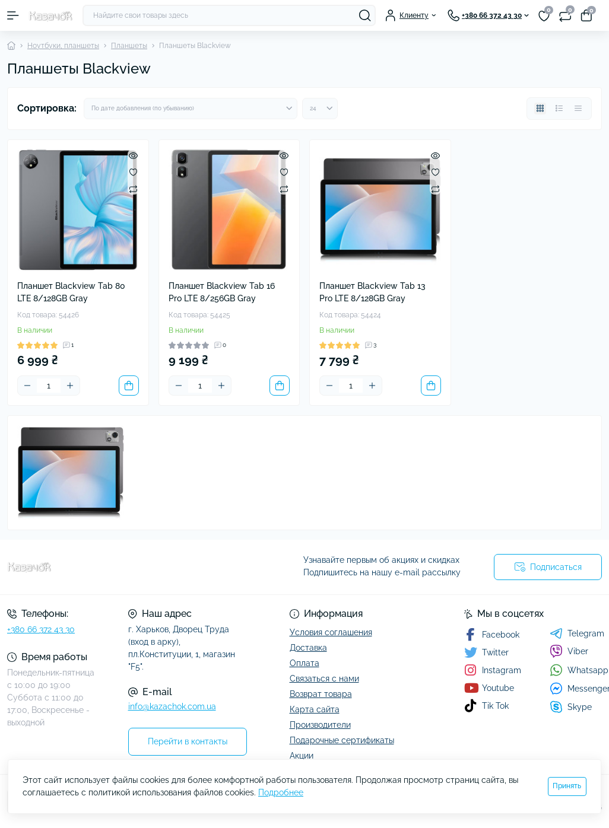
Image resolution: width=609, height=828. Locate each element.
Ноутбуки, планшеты (63, 46)
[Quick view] (133, 155)
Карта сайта (315, 709)
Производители (320, 725)
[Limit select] (320, 108)
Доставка (308, 647)
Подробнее (280, 792)
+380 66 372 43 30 (41, 629)
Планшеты (129, 46)
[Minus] (27, 385)
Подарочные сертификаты (342, 740)
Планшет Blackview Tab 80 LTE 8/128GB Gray (71, 292)
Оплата (304, 663)
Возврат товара (321, 694)
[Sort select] (190, 108)
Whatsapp (579, 670)
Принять (567, 786)
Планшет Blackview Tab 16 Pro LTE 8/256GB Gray (222, 292)
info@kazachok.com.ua (172, 706)
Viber (569, 651)
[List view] (559, 108)
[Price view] (578, 108)
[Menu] (13, 15)
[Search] (365, 15)
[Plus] (70, 385)
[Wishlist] (133, 172)
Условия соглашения (331, 632)
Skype (571, 706)
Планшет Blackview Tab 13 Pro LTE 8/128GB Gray (372, 292)
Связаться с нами (324, 678)
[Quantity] (49, 385)
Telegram (577, 633)
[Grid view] (540, 108)
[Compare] (133, 188)
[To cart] (129, 385)
